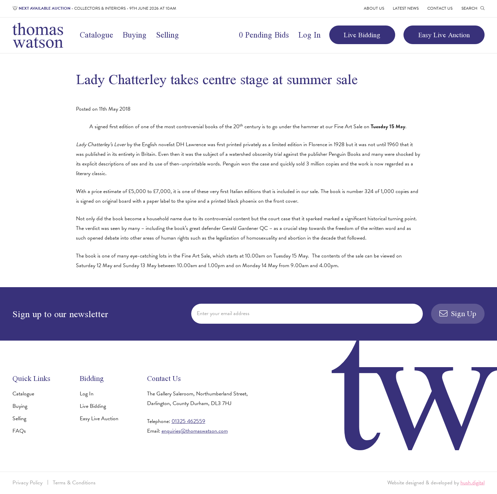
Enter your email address (223, 313)
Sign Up (458, 313)
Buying (134, 35)
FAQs (19, 431)
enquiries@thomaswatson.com (195, 431)
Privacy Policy (27, 482)
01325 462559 (188, 421)
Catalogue (96, 35)
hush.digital (472, 482)
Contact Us (439, 8)
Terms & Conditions (74, 482)
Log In (309, 35)
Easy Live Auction (444, 34)
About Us (374, 8)
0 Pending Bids (264, 35)
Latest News (406, 8)
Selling (167, 35)
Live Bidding (362, 34)
